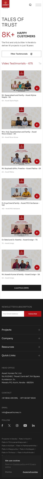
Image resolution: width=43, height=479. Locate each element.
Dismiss (8, 472)
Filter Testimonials (21, 54)
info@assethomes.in (11, 412)
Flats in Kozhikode (26, 452)
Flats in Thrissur (8, 452)
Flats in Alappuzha (10, 449)
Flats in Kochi (25, 439)
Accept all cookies (30, 472)
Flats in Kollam (8, 446)
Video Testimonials (17, 63)
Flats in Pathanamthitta (26, 446)
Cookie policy (19, 464)
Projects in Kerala (9, 439)
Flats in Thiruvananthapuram (14, 442)
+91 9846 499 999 (10, 398)
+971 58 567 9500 (28, 398)
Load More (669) (21, 288)
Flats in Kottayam (27, 449)
